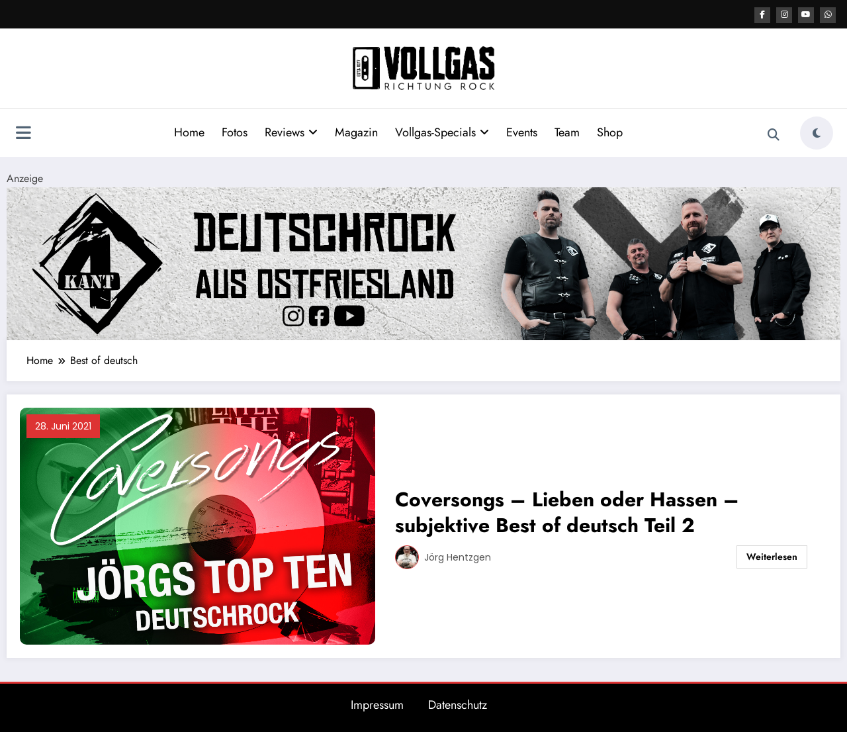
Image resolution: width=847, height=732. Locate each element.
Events (521, 131)
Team (567, 131)
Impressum (377, 704)
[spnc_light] (816, 132)
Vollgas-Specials (442, 131)
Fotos (234, 131)
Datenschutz (457, 704)
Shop (610, 131)
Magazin (356, 131)
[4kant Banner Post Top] (423, 261)
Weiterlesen (771, 556)
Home (189, 131)
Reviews (291, 131)
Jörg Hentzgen (457, 556)
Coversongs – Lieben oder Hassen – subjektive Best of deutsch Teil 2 (567, 511)
